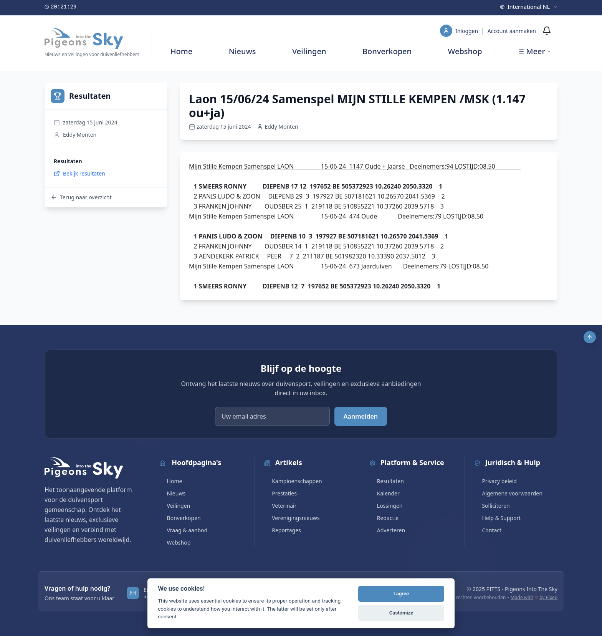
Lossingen (386, 505)
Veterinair (280, 505)
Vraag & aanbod (183, 530)
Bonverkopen (387, 51)
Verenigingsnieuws (291, 518)
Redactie (384, 518)
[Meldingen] (546, 30)
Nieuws (242, 51)
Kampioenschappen (293, 481)
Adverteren (387, 530)
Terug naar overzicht (81, 197)
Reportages (282, 530)
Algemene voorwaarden (508, 493)
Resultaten (386, 481)
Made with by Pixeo (534, 598)
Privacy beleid (495, 481)
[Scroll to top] (590, 337)
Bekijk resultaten (79, 173)
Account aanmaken (512, 31)
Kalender (384, 493)
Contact (487, 530)
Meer (534, 51)
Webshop (465, 51)
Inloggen (467, 31)
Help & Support (497, 518)
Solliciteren (491, 505)
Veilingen (309, 51)
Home (181, 51)
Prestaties (280, 493)
